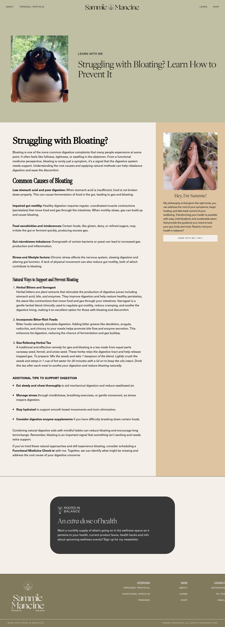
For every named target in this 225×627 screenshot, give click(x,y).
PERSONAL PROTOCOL (137, 587)
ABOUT (183, 587)
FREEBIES (144, 600)
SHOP (184, 600)
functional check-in (136, 594)
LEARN (183, 594)
